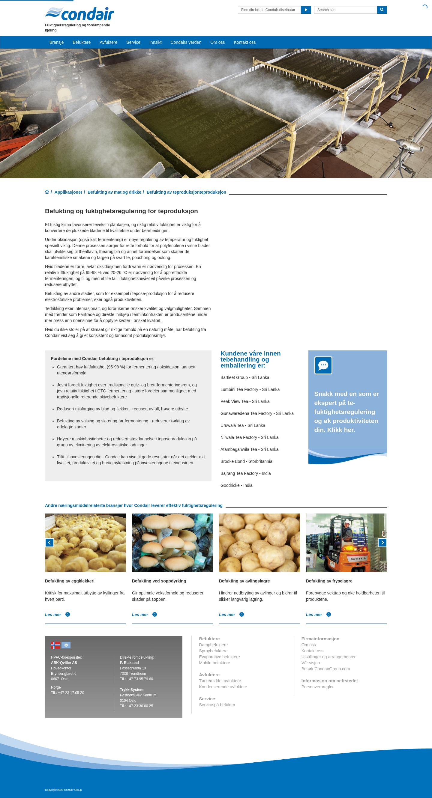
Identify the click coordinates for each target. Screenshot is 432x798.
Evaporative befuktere (219, 656)
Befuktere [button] (82, 42)
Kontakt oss (245, 42)
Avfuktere (108, 42)
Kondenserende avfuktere (223, 686)
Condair (79, 13)
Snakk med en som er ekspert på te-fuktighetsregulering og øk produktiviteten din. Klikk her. (346, 411)
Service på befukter (217, 704)
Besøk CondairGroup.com (326, 668)
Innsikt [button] (155, 42)
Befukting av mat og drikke (114, 192)
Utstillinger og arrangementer (329, 656)
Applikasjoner (68, 192)
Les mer (57, 614)
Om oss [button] (217, 42)
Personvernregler (318, 686)
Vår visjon (311, 662)
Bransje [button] (57, 42)
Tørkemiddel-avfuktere (220, 680)
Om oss (309, 644)
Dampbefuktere (213, 644)
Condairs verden (185, 42)
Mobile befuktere (214, 662)
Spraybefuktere (213, 650)
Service (133, 42)
